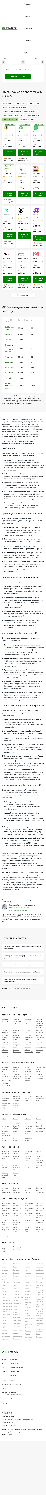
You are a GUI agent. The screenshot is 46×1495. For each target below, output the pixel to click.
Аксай (4, 1285)
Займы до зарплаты (32, 115)
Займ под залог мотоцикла (16, 1190)
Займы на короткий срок (5, 1175)
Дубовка (27, 1334)
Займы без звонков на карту (16, 1106)
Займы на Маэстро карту (5, 1037)
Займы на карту (20, 103)
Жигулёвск (28, 1340)
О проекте (5, 1407)
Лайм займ (9, 367)
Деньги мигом (35, 216)
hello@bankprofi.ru (8, 1416)
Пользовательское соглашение (12, 1395)
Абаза (3, 1264)
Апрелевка (5, 1339)
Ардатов (16, 1270)
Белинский (16, 1317)
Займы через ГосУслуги (39, 1121)
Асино (15, 1285)
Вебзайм (6, 215)
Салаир (38, 1334)
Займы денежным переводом (17, 1121)
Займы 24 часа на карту (28, 1098)
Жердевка (28, 1337)
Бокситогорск (17, 1336)
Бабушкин (16, 1294)
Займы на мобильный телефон (28, 1121)
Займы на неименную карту (40, 1037)
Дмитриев (28, 1331)
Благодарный (17, 1330)
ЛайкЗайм (22, 173)
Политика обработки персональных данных (16, 1399)
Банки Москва (14, 1371)
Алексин (4, 1317)
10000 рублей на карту (39, 1215)
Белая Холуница (16, 1313)
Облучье (39, 1282)
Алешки (4, 1320)
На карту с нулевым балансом (28, 1069)
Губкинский (28, 1325)
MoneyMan (7, 173)
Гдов (26, 1310)
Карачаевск (40, 1273)
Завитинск (39, 1264)
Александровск (6, 1303)
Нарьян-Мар (40, 1279)
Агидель (4, 1273)
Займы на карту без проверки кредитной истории (39, 1023)
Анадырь (4, 1333)
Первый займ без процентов (12, 111)
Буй (26, 1270)
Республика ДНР (40, 1286)
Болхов (27, 1264)
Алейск (4, 1297)
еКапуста (21, 132)
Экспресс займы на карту (5, 1045)
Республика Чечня (40, 1325)
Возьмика (36, 258)
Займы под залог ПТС (30, 111)
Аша (14, 1288)
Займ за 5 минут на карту (5, 1069)
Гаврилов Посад (28, 1298)
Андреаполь (6, 1336)
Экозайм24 (37, 132)
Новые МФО (14, 1359)
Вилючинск (28, 1285)
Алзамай (4, 1323)
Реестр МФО (14, 1375)
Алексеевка (6, 1314)
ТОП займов (40, 1131)
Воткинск (28, 1294)
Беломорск (17, 1320)
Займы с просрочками (10, 119)
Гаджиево (28, 1307)
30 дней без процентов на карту (17, 1098)
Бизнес (27, 53)
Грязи (26, 1321)
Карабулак (39, 1270)
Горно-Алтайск (27, 1314)
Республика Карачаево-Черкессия (40, 1299)
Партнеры (5, 1403)
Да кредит (7, 258)
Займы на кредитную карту (16, 1037)
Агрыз (4, 1276)
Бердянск (16, 1327)
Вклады (28, 40)
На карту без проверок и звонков (17, 1076)
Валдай (27, 1276)
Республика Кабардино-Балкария (40, 1292)
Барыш (15, 1309)
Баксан (15, 1300)
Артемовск (16, 1282)
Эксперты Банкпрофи (9, 1392)
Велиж (27, 1279)
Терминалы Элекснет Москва (11, 1384)
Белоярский (17, 1323)
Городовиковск (29, 1318)
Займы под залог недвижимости (13, 115)
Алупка (4, 1327)
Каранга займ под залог (8, 385)
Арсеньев (16, 1279)
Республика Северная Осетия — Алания (40, 1312)
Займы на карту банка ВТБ (17, 1021)
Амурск (4, 1330)
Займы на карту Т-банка (28, 1021)
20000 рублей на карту (16, 1230)
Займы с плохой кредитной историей (15, 107)
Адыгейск (5, 1279)
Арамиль (16, 1264)
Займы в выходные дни (16, 1168)
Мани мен (9, 357)
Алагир (4, 1288)
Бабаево (16, 1291)
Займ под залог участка (28, 1190)
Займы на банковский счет (40, 1098)
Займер (8, 340)
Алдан (4, 1294)
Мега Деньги (23, 258)
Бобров (15, 1333)
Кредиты (28, 28)
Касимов (39, 1276)
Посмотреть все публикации (18, 910)
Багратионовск (17, 1297)
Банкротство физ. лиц (9, 1380)
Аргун (15, 1267)
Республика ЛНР (40, 1305)
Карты (27, 16)
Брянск (27, 1267)
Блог (3, 1367)
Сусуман (39, 1337)
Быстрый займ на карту (28, 1158)
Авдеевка (5, 1270)
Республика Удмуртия (40, 1319)
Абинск (4, 1267)
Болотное (16, 1339)
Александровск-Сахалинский (6, 1310)
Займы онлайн (7, 103)
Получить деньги (9, 153)
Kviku (20, 215)
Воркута (27, 1291)
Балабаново (17, 1303)
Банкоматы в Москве (16, 1367)
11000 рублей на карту (5, 1222)
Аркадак (16, 1276)
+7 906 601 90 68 (7, 1413)
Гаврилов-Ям (28, 1303)
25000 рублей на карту (28, 1230)
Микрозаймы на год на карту (6, 1106)
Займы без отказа (33, 103)
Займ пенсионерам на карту (6, 1098)
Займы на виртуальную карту (29, 1037)
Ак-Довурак (5, 1282)
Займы (27, 4)
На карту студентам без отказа (39, 1076)
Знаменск (39, 1267)
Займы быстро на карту (16, 1045)
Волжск (27, 1288)
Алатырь (4, 1291)
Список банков (14, 1363)
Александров (6, 1300)
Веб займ (8, 378)
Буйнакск (28, 1273)
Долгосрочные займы (27, 119)
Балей (15, 1306)
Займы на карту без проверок (28, 1045)
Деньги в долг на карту (16, 1069)
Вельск (27, 1282)
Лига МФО (37, 173)
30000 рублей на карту (39, 1230)
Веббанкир (7, 132)
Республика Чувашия (40, 1330)
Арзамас (16, 1273)
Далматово (28, 1328)
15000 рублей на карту (16, 1222)
